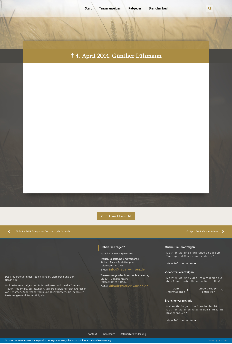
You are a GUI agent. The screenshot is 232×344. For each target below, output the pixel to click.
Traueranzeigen (110, 8)
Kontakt (92, 334)
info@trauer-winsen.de (127, 269)
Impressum (108, 334)
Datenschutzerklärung (133, 334)
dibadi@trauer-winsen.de (128, 286)
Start (88, 8)
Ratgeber (134, 8)
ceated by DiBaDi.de (218, 340)
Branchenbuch (159, 8)
